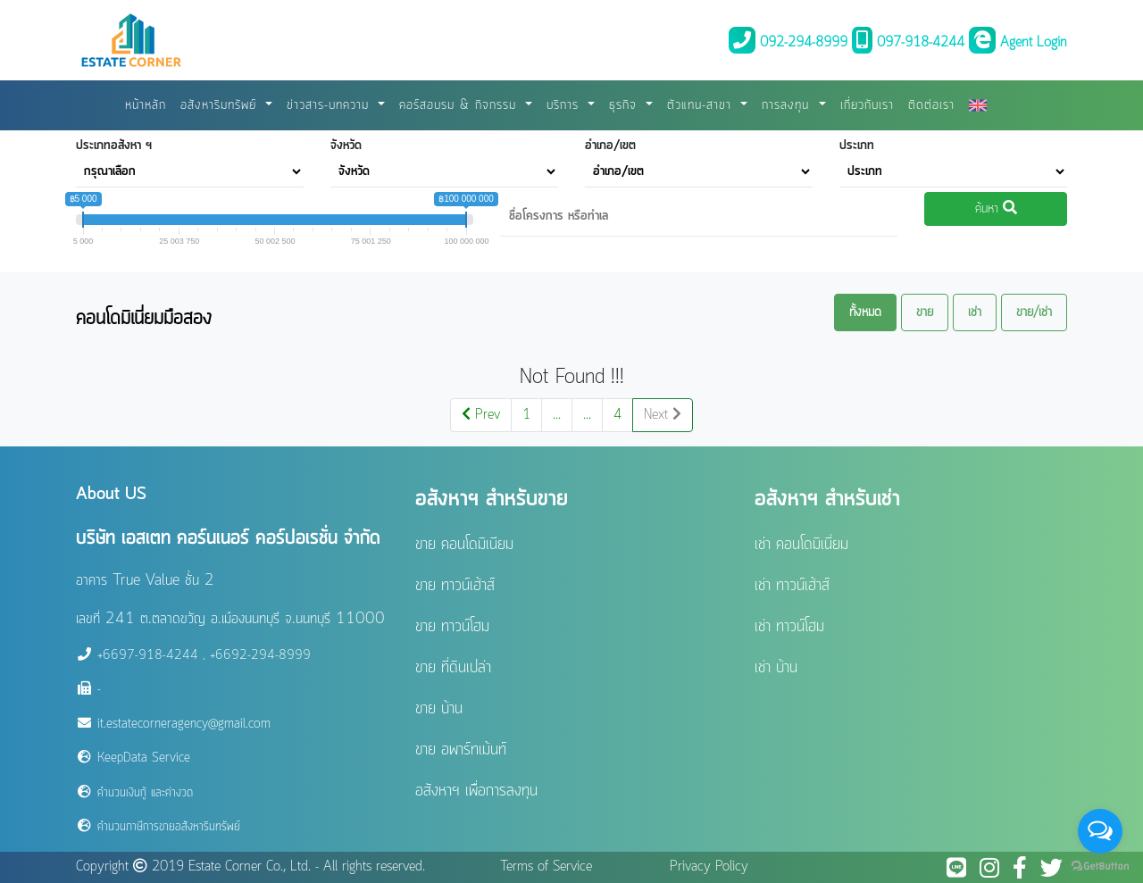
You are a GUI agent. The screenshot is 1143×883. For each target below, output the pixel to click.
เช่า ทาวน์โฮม (789, 626)
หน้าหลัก (145, 105)
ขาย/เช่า (1034, 312)
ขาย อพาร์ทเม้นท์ (460, 750)
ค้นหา (996, 209)
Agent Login (1018, 43)
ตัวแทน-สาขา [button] (702, 105)
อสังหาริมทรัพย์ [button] (221, 105)
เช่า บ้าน (776, 667)
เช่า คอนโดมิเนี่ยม (801, 544)
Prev (481, 415)
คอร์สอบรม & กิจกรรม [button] (460, 105)
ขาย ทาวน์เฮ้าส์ (455, 585)
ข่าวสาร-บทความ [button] (330, 105)
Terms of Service (546, 867)
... (557, 415)
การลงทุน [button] (788, 105)
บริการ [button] (565, 105)
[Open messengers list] (1100, 831)
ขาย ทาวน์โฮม (452, 626)
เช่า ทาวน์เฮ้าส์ (792, 585)
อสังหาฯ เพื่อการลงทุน (476, 791)
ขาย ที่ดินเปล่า (453, 667)
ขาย (924, 312)
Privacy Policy (709, 867)
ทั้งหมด (865, 312)
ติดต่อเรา (931, 105)
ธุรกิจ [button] (625, 105)
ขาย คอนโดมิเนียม (464, 544)
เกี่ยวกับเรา (867, 105)
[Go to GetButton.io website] (1100, 865)
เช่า (974, 312)
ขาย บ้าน (439, 709)
